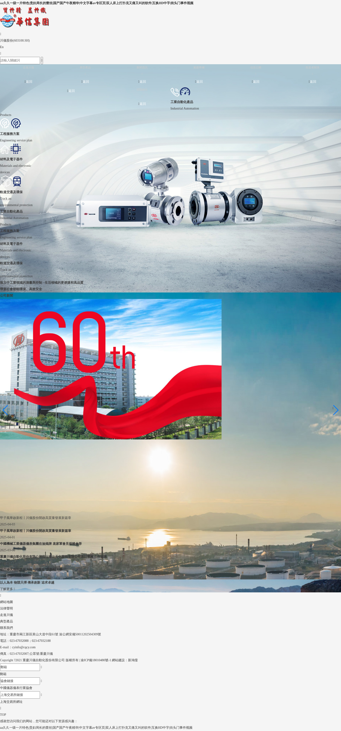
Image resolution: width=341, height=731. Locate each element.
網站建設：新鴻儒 (125, 660)
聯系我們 (6, 628)
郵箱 (3, 674)
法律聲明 (6, 608)
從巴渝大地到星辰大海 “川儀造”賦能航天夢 (31, 569)
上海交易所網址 (11, 702)
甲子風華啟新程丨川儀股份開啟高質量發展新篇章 (35, 531)
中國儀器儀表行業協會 (16, 688)
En (2, 47)
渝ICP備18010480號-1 (96, 660)
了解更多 (7, 576)
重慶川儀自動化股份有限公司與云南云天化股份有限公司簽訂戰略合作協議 (53, 556)
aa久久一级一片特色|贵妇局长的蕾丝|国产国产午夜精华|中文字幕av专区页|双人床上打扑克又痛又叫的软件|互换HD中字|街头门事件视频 (97, 3)
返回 (28, 81)
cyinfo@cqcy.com (24, 647)
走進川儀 (6, 615)
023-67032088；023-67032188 (30, 641)
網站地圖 (6, 602)
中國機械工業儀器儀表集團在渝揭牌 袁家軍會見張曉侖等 (41, 543)
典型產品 (6, 621)
